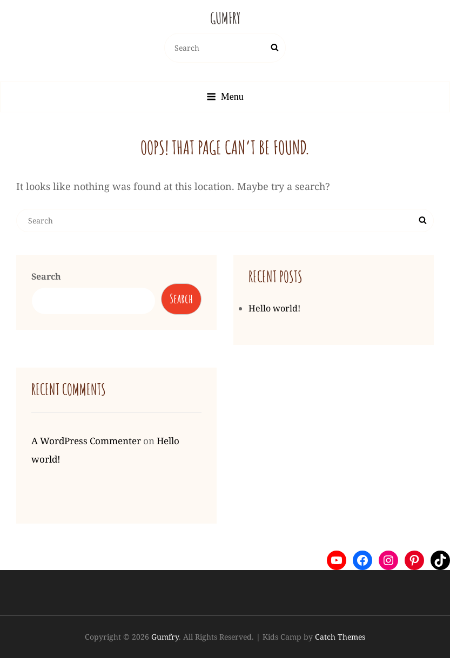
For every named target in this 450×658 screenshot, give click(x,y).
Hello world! (274, 308)
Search (46, 276)
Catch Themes (340, 637)
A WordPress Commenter (86, 441)
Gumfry (225, 18)
